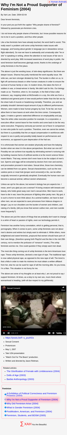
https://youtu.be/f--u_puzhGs (19, 337)
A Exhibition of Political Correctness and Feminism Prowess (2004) (32, 394)
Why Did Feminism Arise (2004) (22, 403)
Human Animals (59, 1)
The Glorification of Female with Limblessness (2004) (33, 371)
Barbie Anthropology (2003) (20, 379)
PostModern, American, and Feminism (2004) (29, 411)
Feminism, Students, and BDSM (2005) (26, 415)
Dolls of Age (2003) (16, 375)
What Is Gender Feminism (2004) (23, 407)
